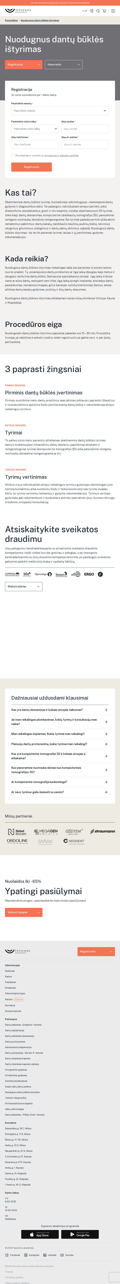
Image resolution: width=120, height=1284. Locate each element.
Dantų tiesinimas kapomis (17, 1058)
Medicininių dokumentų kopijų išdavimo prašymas (29, 1266)
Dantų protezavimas (15, 1041)
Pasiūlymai (10, 982)
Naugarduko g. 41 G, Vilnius (18, 1151)
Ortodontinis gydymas (16, 1075)
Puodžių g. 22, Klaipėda (16, 1179)
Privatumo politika (14, 1277)
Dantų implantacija (14, 1030)
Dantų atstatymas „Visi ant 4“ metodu (24, 1053)
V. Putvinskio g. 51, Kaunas (18, 1156)
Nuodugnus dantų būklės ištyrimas (40, 20)
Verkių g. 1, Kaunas (14, 1168)
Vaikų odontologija (14, 1109)
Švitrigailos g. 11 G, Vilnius (17, 1134)
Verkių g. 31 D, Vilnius (15, 1145)
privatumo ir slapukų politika (61, 155)
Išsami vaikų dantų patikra (18, 1086)
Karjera (14, 999)
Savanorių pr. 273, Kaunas (18, 1162)
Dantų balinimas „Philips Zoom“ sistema (25, 1115)
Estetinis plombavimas (16, 1081)
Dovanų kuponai (13, 1011)
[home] (18, 11)
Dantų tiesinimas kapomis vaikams (22, 1064)
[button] (84, 11)
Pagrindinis (11, 20)
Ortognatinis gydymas (16, 1070)
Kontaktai (10, 1005)
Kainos (8, 976)
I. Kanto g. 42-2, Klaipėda (17, 1184)
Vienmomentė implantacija (18, 1047)
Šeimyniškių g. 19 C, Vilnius (18, 1128)
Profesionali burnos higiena (18, 1103)
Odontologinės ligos (15, 993)
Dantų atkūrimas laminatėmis (19, 1036)
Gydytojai (10, 971)
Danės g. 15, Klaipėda (15, 1173)
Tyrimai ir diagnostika (15, 1098)
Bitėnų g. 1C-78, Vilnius (16, 1139)
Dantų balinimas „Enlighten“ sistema (23, 1025)
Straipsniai (10, 988)
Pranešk (9, 1272)
